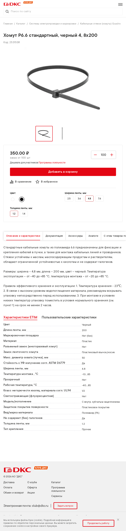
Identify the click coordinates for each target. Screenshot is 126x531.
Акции (31, 492)
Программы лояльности (52, 162)
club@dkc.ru (40, 505)
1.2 (14, 213)
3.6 (79, 198)
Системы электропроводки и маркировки (53, 23)
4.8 (89, 198)
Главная (8, 23)
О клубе (32, 482)
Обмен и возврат (13, 492)
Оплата (7, 487)
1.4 (24, 213)
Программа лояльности (58, 489)
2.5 (69, 198)
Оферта (32, 487)
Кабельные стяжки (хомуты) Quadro (100, 23)
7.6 (99, 198)
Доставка (8, 482)
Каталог (21, 23)
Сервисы (56, 496)
